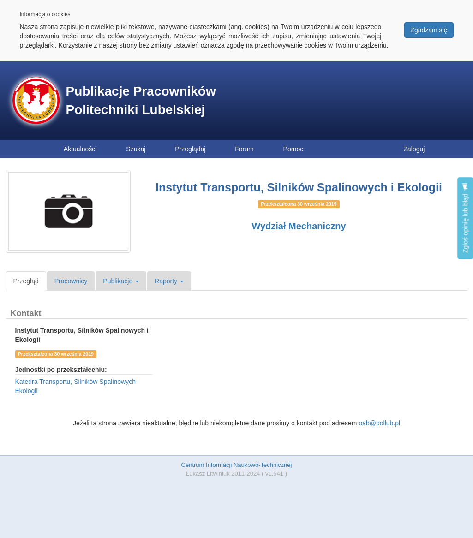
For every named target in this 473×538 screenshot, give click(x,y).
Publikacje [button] (121, 281)
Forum (244, 149)
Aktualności (80, 149)
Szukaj (135, 149)
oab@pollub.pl (379, 423)
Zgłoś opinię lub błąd (465, 218)
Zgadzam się (428, 30)
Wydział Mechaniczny (298, 226)
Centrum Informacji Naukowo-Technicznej (236, 464)
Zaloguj (414, 149)
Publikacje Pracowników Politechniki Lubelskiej (141, 100)
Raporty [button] (169, 281)
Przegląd (26, 281)
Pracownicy (71, 281)
